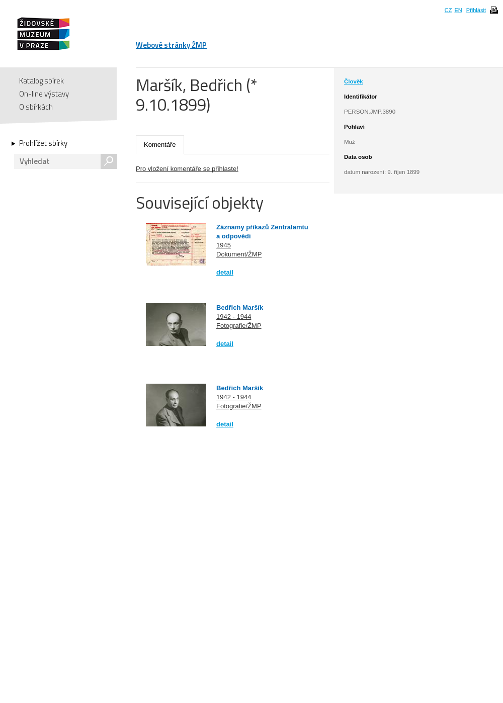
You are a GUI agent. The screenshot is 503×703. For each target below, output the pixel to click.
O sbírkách (36, 107)
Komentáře (160, 144)
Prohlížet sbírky (43, 143)
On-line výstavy (44, 94)
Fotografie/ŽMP (239, 325)
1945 (223, 245)
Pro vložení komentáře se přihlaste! (187, 168)
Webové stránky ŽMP (171, 45)
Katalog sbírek (41, 80)
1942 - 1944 (233, 316)
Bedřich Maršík (239, 307)
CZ (448, 10)
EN (458, 10)
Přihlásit (476, 10)
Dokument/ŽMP (239, 254)
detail (224, 272)
